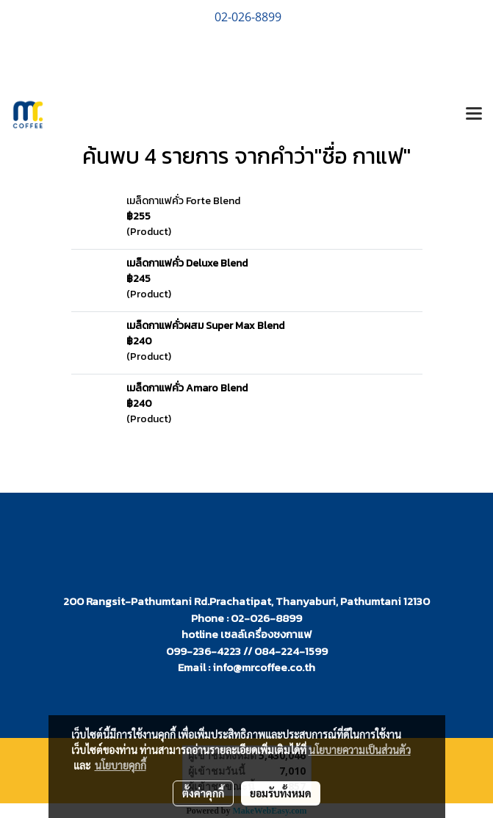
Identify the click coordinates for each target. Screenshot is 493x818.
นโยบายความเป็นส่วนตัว (360, 749)
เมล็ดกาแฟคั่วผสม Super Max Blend (205, 325)
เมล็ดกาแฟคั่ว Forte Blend (183, 201)
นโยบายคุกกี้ (120, 765)
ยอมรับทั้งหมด (281, 793)
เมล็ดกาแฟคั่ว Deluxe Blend (187, 263)
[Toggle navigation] (474, 114)
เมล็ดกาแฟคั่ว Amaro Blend (187, 388)
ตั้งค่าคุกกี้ (203, 793)
